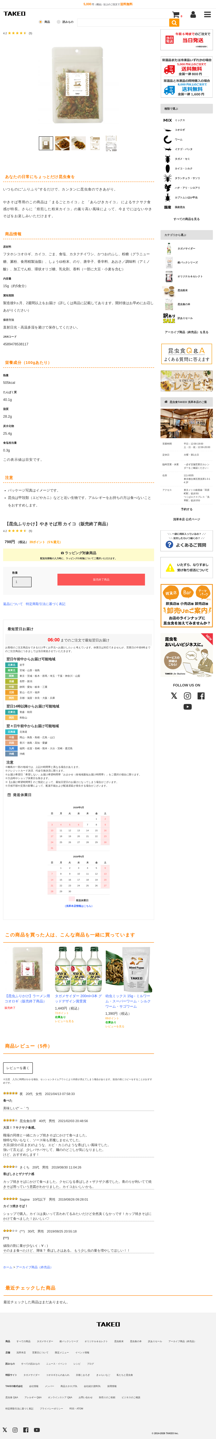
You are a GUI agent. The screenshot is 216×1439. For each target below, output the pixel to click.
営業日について (40, 1352)
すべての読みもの (30, 1363)
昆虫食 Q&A (11, 1397)
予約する (187, 509)
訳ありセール (155, 1341)
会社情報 (33, 1386)
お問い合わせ (86, 1397)
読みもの (67, 21)
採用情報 (112, 1386)
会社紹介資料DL (92, 1386)
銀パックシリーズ (69, 1341)
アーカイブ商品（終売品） (34, 1267)
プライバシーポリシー (51, 1408)
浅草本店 (21, 1352)
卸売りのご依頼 (107, 1397)
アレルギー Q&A (33, 1397)
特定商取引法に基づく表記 (45, 604)
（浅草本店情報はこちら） (78, 906)
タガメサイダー (45, 1341)
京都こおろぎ (83, 1375)
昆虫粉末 (119, 1341)
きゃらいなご (103, 1375)
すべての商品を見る (186, 219)
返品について (13, 604)
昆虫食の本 (136, 1341)
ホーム (7, 1267)
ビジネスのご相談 (131, 1397)
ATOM (80, 1408)
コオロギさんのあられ (57, 1375)
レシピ (77, 1363)
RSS (71, 1408)
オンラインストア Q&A (60, 1397)
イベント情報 (82, 1352)
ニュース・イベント (56, 1363)
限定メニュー (62, 1352)
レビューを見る (64, 1021)
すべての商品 (23, 1341)
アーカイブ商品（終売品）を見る (186, 332)
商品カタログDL (69, 1386)
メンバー (49, 1386)
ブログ (90, 1363)
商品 (47, 21)
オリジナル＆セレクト (96, 1341)
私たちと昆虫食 (125, 1375)
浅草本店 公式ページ (186, 519)
